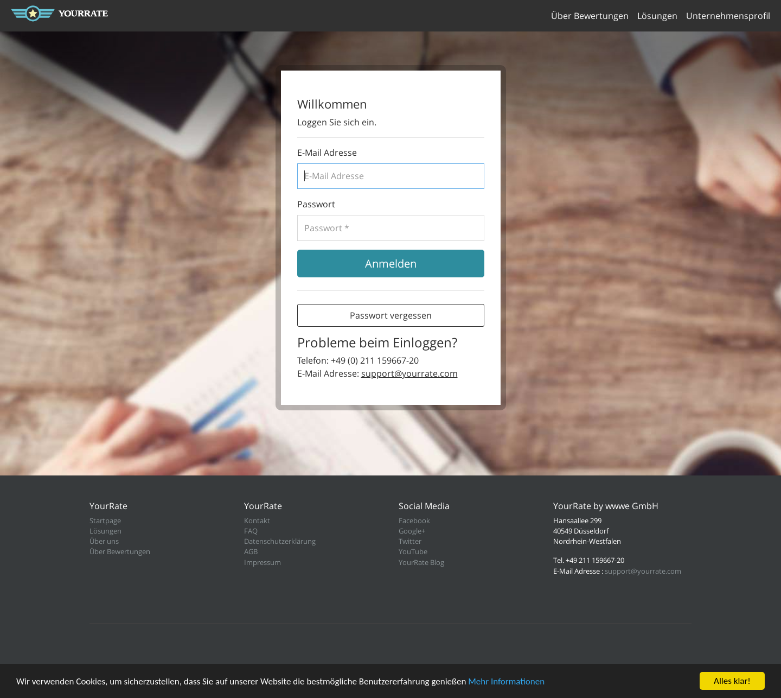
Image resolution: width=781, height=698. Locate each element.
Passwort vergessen (391, 315)
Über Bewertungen (590, 16)
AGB (251, 551)
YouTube (413, 551)
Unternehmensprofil (728, 16)
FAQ (251, 531)
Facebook (414, 520)
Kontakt (257, 520)
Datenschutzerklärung (280, 541)
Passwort (316, 204)
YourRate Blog (421, 562)
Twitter (410, 541)
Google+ (412, 531)
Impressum (262, 562)
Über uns (104, 541)
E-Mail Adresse (327, 152)
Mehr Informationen (506, 681)
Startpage (105, 520)
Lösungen (657, 16)
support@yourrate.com (409, 373)
